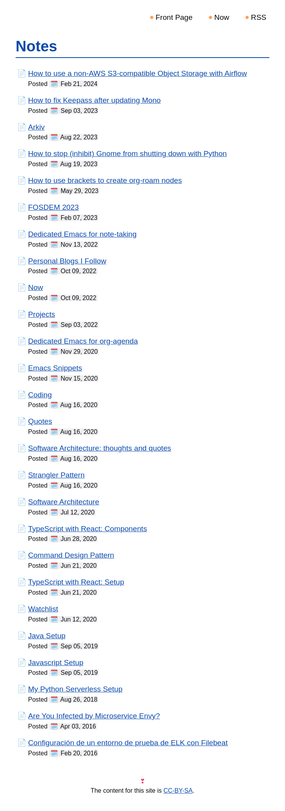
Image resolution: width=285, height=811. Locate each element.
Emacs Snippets (55, 368)
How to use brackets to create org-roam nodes (105, 180)
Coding (40, 395)
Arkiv (36, 127)
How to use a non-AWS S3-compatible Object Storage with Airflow (137, 73)
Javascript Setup (55, 662)
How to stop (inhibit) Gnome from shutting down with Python (127, 153)
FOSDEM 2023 (53, 207)
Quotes (40, 421)
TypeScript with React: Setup (76, 582)
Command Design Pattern (71, 555)
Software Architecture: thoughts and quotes (99, 448)
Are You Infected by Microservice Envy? (94, 716)
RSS (258, 17)
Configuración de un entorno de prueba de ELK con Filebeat (128, 743)
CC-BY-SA (178, 790)
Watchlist (43, 609)
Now (221, 17)
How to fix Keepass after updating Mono (94, 100)
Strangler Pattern (56, 475)
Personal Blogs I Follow (67, 261)
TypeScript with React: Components (87, 529)
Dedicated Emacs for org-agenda (83, 341)
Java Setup (46, 636)
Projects (41, 314)
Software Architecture (63, 502)
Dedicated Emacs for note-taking (82, 234)
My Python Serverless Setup (75, 689)
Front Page (174, 17)
